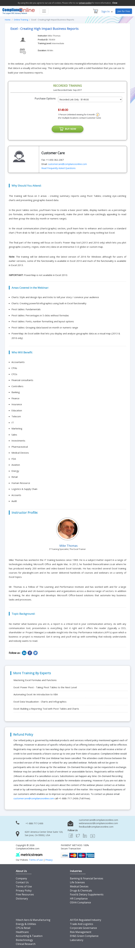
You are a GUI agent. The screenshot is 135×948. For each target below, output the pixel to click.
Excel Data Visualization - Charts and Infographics (39, 701)
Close (114, 3)
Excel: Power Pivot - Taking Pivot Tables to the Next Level (45, 687)
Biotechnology (24, 940)
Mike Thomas (54, 35)
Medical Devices (79, 886)
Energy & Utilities (26, 924)
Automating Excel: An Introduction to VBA (35, 694)
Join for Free (123, 11)
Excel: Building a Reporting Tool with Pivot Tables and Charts (46, 708)
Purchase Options (45, 98)
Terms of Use (24, 886)
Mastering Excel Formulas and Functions (35, 680)
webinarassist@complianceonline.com (98, 823)
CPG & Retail (23, 928)
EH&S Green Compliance (84, 936)
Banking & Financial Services (86, 878)
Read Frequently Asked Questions (58, 168)
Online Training (21, 19)
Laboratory (76, 940)
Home (8, 19)
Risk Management (80, 932)
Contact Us (22, 882)
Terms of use (36, 859)
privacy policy (85, 3)
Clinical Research (25, 944)
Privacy (49, 859)
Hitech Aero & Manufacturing (33, 920)
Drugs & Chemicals (81, 890)
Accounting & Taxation (29, 936)
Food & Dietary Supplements (86, 894)
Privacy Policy (24, 890)
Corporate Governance (83, 928)
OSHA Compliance (80, 902)
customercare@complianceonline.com (67, 164)
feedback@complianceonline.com (96, 826)
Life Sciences (77, 882)
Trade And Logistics (81, 924)
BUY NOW (67, 129)
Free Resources (25, 894)
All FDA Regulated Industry (85, 920)
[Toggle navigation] (44, 11)
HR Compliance (79, 898)
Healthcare (22, 932)
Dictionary (22, 898)
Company (21, 878)
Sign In (107, 11)
